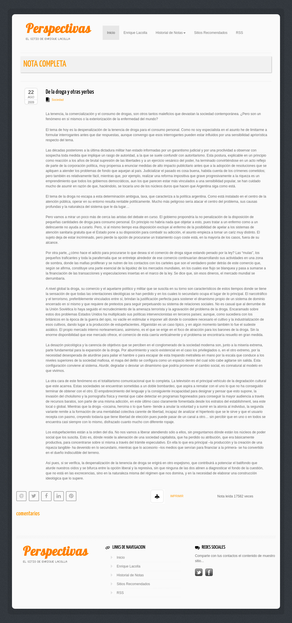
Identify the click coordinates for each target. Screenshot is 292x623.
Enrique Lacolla (135, 33)
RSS (239, 33)
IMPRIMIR (176, 496)
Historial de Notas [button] (171, 33)
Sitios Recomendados (211, 33)
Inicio (113, 32)
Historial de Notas (130, 575)
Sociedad (58, 99)
